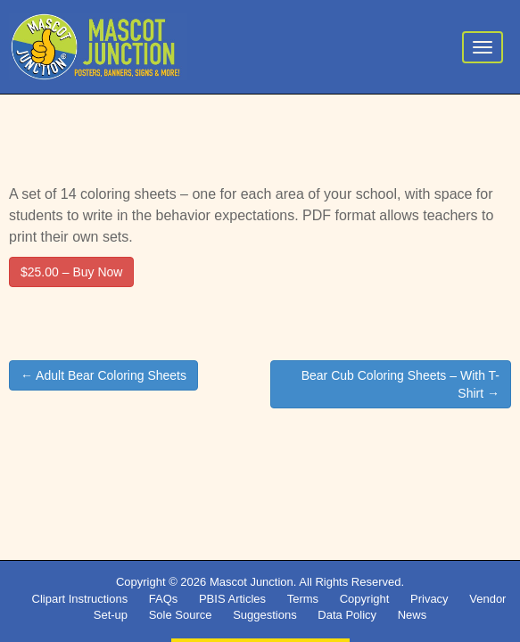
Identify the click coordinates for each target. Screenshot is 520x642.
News (412, 614)
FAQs (163, 598)
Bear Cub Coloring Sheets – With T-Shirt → (400, 384)
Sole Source (180, 614)
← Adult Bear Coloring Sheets (103, 375)
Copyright (365, 598)
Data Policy (347, 614)
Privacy (429, 598)
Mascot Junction (251, 581)
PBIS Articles (232, 598)
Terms (302, 598)
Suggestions (265, 614)
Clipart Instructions (80, 598)
